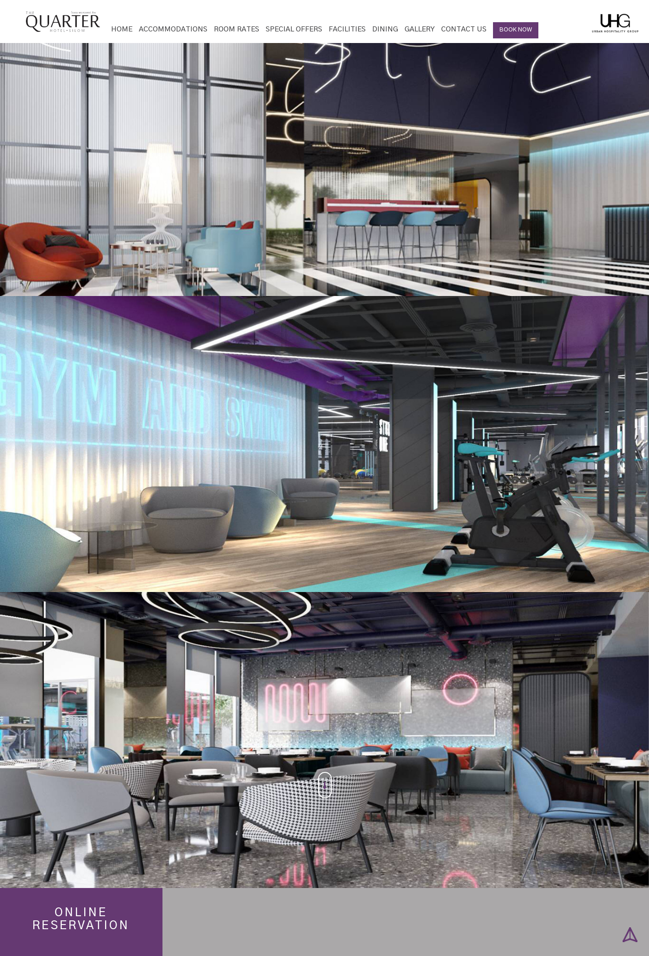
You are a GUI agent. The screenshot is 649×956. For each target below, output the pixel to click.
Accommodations (173, 29)
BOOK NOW (515, 30)
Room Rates (236, 29)
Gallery (420, 29)
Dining (385, 29)
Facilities (347, 29)
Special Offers (294, 29)
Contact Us (464, 29)
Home (121, 29)
